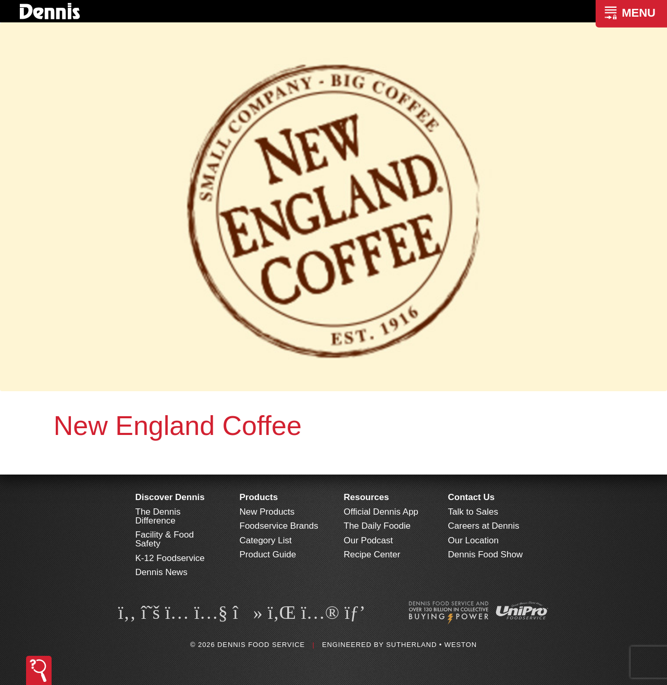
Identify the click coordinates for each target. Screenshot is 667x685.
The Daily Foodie (377, 526)
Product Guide (268, 554)
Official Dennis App (381, 512)
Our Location (473, 540)
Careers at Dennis (484, 526)
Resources (366, 497)
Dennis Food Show (485, 554)
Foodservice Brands (279, 526)
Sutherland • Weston (431, 645)
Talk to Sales (473, 512)
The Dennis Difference (158, 516)
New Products (267, 512)
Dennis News (161, 572)
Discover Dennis (170, 497)
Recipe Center (372, 554)
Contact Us (471, 497)
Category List (266, 540)
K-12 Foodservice (170, 558)
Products (259, 497)
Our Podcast (368, 540)
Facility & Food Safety (164, 539)
